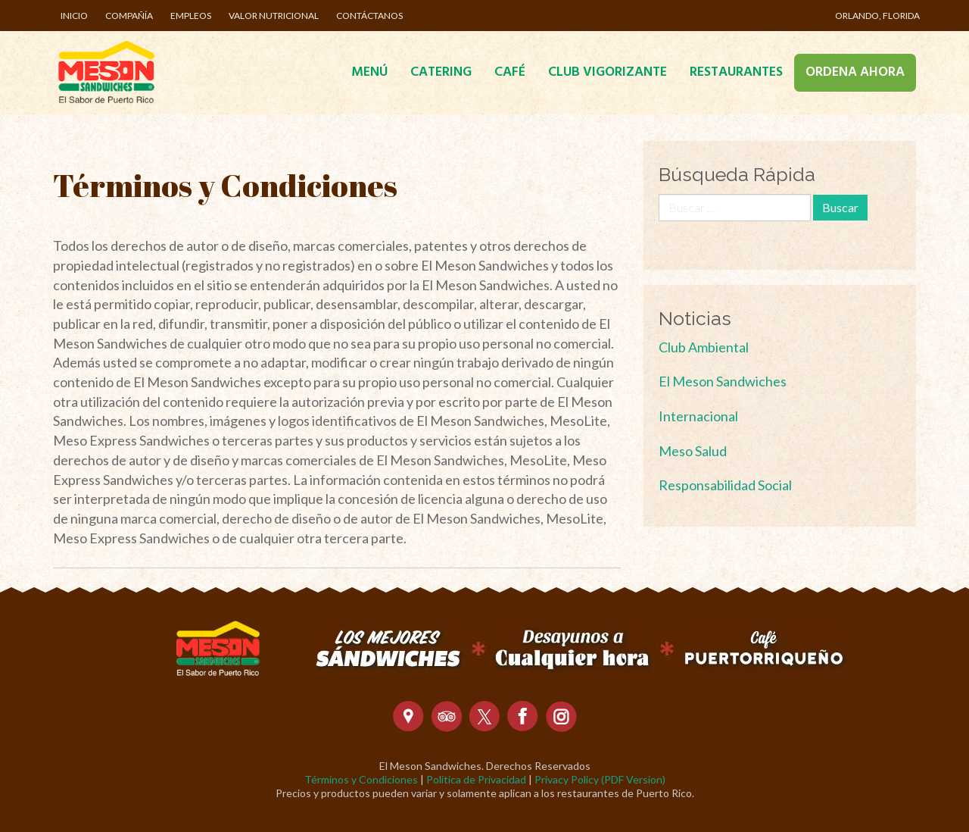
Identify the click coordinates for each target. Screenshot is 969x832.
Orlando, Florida (877, 15)
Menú (369, 72)
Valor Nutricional (274, 15)
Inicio (74, 15)
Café (509, 72)
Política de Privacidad (476, 779)
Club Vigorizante (607, 72)
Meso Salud (693, 451)
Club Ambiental (704, 347)
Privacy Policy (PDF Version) (599, 779)
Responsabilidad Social (725, 485)
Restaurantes (736, 72)
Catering (441, 72)
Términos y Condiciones (361, 779)
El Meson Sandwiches (723, 381)
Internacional (698, 416)
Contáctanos (369, 15)
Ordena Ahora (855, 72)
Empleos (190, 15)
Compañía (129, 15)
